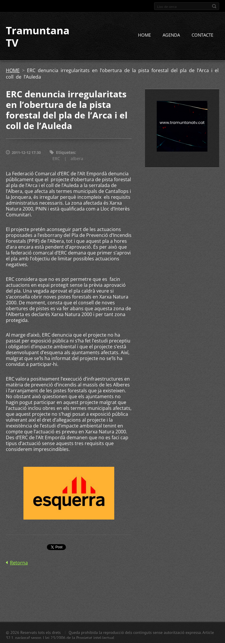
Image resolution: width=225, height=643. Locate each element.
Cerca (214, 6)
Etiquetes (65, 152)
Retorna (19, 562)
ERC (56, 158)
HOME (144, 35)
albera (77, 158)
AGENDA (171, 35)
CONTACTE (202, 35)
